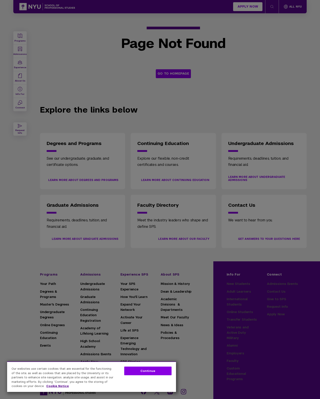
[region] (91, 376)
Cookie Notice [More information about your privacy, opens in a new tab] (57, 386)
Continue (147, 371)
